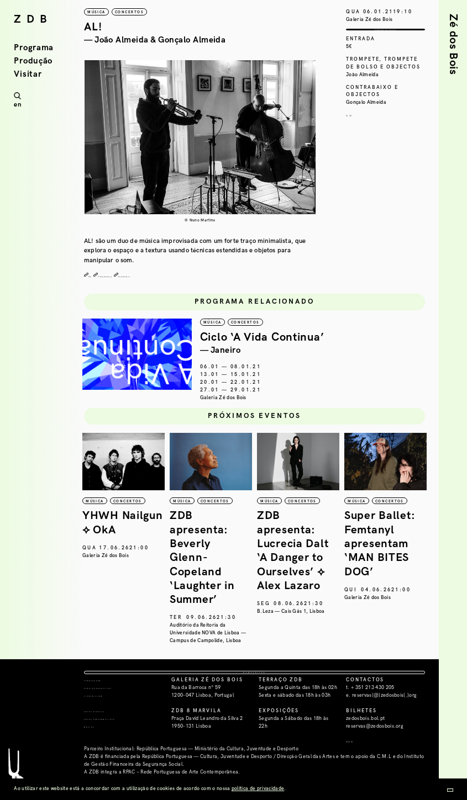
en (17, 104)
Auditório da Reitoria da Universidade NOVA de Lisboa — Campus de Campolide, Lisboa (275, 634)
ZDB (33, 19)
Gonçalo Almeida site (205, 275)
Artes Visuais (108, 734)
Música (96, 749)
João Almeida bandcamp (142, 275)
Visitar (27, 74)
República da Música (85, 571)
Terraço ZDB (106, 704)
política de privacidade (258, 789)
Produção (33, 61)
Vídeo (96, 275)
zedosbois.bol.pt (365, 742)
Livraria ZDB (106, 719)
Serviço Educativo (117, 711)
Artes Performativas (121, 742)
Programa (34, 48)
